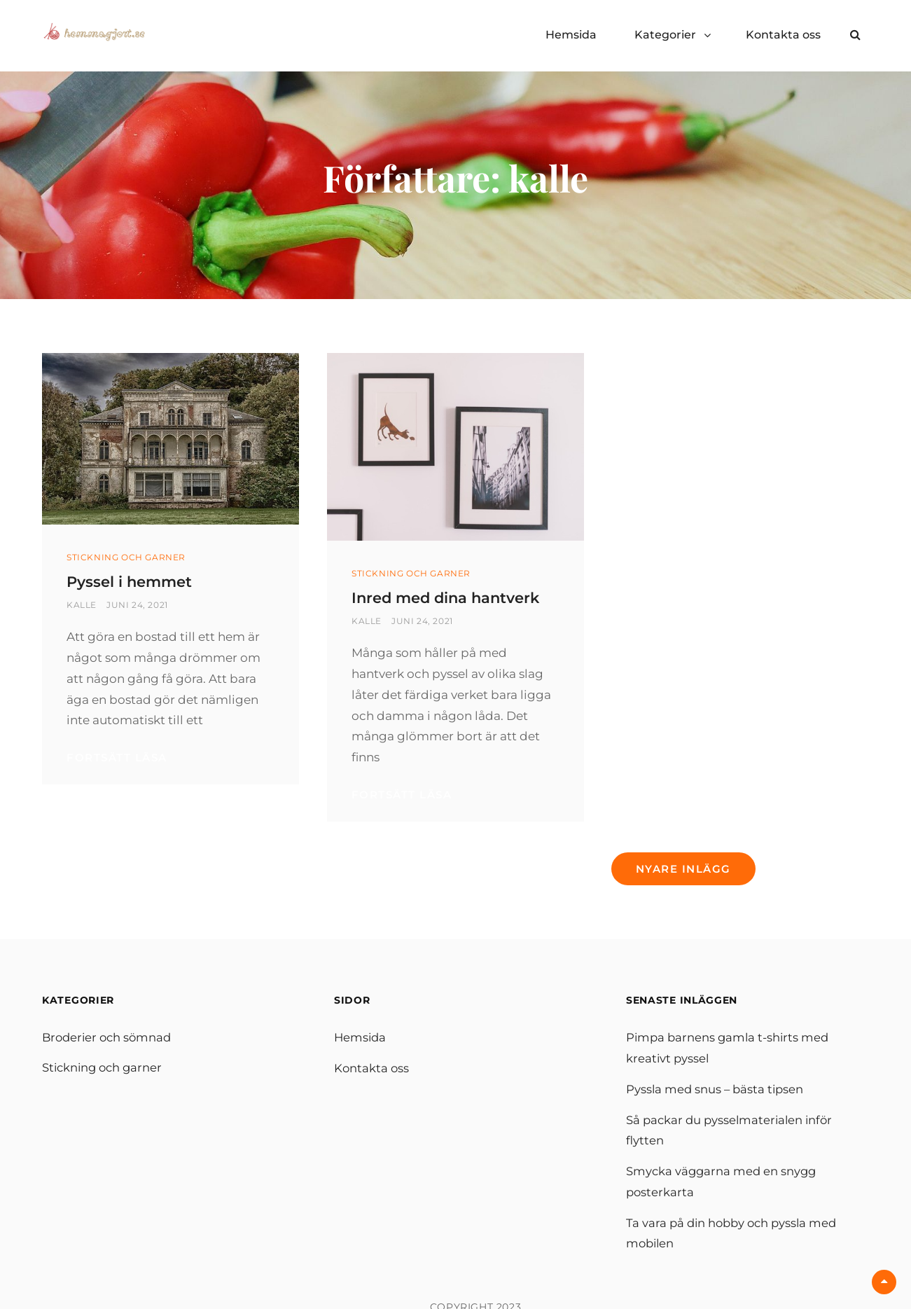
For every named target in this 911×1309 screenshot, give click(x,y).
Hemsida (571, 34)
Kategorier (665, 34)
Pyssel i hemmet (138, 581)
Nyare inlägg (683, 890)
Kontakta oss (783, 34)
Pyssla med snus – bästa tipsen (716, 1111)
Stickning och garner (126, 557)
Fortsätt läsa (170, 758)
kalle (82, 605)
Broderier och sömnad (109, 1060)
